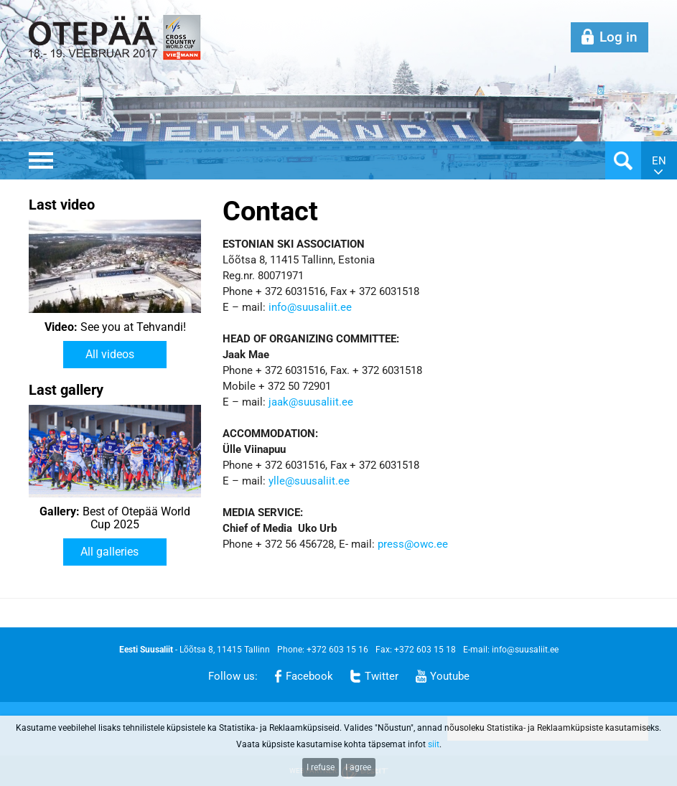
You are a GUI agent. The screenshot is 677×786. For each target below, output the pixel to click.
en (659, 160)
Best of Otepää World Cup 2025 (114, 518)
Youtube (450, 676)
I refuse (321, 767)
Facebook (309, 676)
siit (433, 744)
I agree (358, 767)
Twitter (381, 676)
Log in (618, 37)
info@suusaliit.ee (310, 307)
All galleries (109, 551)
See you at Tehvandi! (115, 327)
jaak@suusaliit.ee (311, 402)
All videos (109, 354)
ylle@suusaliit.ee (309, 480)
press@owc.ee (413, 544)
